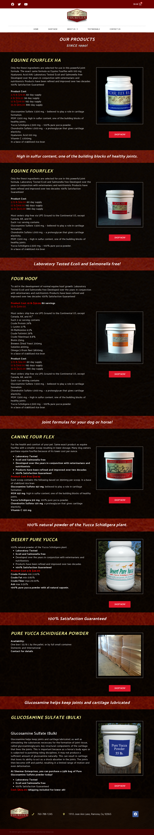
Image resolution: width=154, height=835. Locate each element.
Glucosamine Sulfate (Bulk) (46, 717)
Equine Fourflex (32, 171)
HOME (36, 29)
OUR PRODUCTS (77, 39)
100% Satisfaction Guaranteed (77, 619)
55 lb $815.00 (18, 105)
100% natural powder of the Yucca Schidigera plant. (77, 525)
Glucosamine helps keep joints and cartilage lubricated (77, 702)
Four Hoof (24, 278)
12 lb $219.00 (18, 102)
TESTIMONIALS (94, 29)
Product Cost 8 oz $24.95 (25, 477)
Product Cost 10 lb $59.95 (26, 303)
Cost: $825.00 (19, 790)
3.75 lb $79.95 (18, 95)
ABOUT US (72, 29)
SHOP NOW (52, 29)
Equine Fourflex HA (36, 60)
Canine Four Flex (32, 437)
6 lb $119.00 (17, 98)
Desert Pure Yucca (34, 540)
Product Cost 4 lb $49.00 (25, 571)
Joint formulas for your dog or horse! (77, 422)
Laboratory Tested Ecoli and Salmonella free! (77, 264)
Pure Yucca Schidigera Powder (49, 633)
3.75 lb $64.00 (18, 202)
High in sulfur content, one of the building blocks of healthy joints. (77, 156)
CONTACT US (115, 29)
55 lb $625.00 (18, 209)
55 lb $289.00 (18, 307)
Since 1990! (77, 46)
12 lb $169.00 (18, 206)
